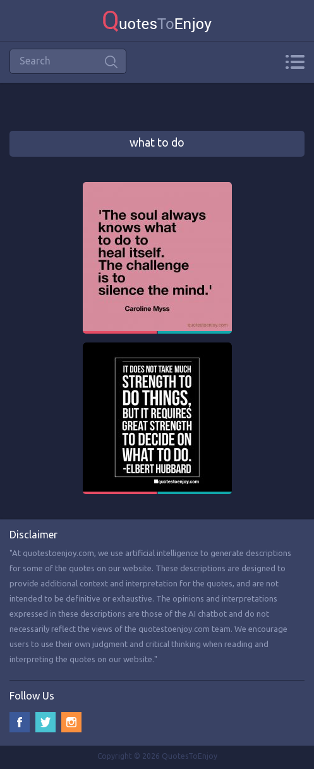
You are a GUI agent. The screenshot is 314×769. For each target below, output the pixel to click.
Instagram (71, 722)
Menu (295, 62)
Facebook (19, 722)
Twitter (45, 722)
